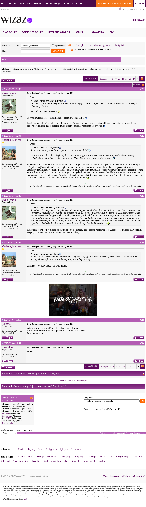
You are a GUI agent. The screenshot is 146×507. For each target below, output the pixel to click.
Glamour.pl (137, 456)
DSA (143, 476)
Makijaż (11, 3)
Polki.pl (21, 456)
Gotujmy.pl (79, 456)
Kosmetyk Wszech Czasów (115, 3)
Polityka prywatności (130, 476)
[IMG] (8, 418)
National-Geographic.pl (118, 456)
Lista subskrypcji (59, 32)
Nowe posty (9, 32)
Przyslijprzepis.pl (40, 461)
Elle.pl (102, 456)
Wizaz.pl (79, 45)
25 (126, 79)
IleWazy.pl (91, 456)
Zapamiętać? (58, 46)
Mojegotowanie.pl (21, 461)
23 (119, 79)
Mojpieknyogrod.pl (59, 461)
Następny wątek (80, 381)
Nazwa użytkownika (10, 46)
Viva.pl (31, 456)
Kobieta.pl (5, 461)
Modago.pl (66, 456)
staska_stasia (9, 93)
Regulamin (114, 476)
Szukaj (79, 32)
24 (123, 79)
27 (134, 79)
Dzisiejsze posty (32, 32)
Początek (103, 79)
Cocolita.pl (102, 461)
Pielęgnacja (52, 3)
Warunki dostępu (133, 433)
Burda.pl (75, 461)
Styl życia (70, 3)
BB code (5, 414)
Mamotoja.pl (52, 456)
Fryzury (25, 3)
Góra (144, 433)
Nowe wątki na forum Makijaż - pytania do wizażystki (30, 373)
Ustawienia (97, 32)
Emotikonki (6, 416)
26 (130, 79)
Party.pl (40, 456)
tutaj (25, 499)
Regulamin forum (9, 423)
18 (115, 79)
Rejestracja (138, 19)
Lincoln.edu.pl (88, 461)
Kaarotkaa (7, 347)
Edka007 (7, 323)
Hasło (4, 51)
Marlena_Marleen (11, 139)
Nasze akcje (76, 449)
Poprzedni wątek (66, 381)
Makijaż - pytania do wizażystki (109, 45)
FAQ (111, 32)
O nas (105, 476)
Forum (139, 3)
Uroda (88, 45)
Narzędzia (137, 85)
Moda (37, 3)
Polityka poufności (117, 433)
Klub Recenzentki (134, 9)
